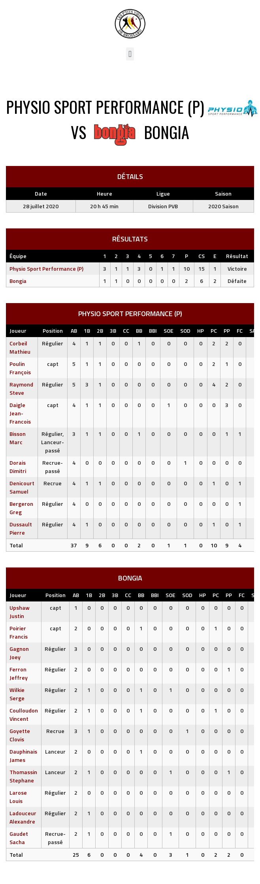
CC (126, 330)
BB (139, 330)
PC (214, 330)
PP (227, 330)
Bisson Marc (17, 438)
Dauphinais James (23, 755)
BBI (153, 330)
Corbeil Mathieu (19, 347)
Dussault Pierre (20, 528)
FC (240, 330)
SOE (168, 330)
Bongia (17, 281)
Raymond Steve (21, 388)
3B (113, 330)
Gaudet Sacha (18, 837)
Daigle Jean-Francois (20, 413)
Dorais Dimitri (17, 466)
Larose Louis (18, 796)
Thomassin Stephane (23, 776)
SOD (185, 330)
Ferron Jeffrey (18, 673)
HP (200, 330)
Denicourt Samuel (21, 487)
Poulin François (20, 368)
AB (74, 330)
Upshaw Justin (19, 611)
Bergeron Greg (21, 507)
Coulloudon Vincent (23, 714)
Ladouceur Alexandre (22, 817)
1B (87, 330)
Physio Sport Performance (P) (46, 268)
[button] (130, 53)
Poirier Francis (18, 632)
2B (100, 330)
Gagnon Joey (19, 653)
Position (53, 330)
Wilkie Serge (16, 694)
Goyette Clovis (19, 735)
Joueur (17, 330)
